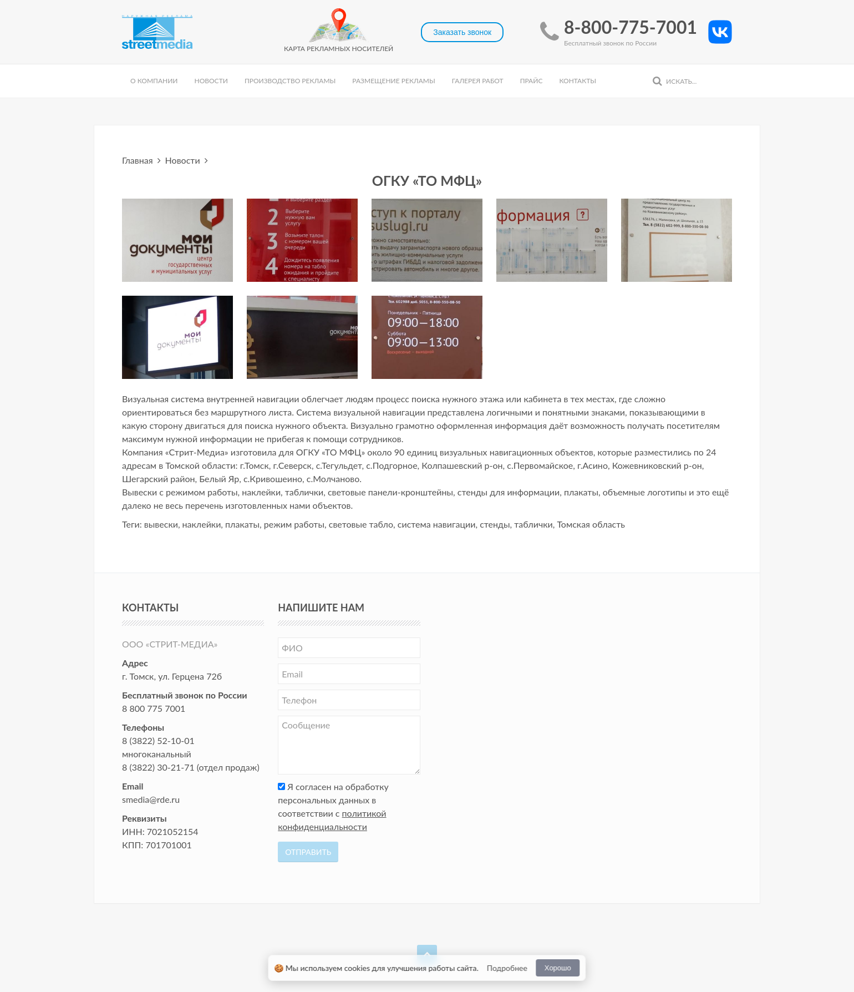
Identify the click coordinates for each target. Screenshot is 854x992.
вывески (161, 524)
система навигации (437, 524)
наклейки (201, 524)
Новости (210, 81)
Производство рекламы (290, 81)
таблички (533, 524)
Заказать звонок (462, 32)
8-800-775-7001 (630, 27)
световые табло (361, 524)
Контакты (577, 81)
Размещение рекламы (393, 81)
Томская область (591, 524)
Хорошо (558, 968)
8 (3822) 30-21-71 (158, 767)
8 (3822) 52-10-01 (158, 740)
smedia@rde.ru (151, 799)
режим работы (294, 524)
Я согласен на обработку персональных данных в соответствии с (333, 806)
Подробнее (507, 968)
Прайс (531, 81)
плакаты (242, 524)
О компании (153, 81)
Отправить (308, 852)
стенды (495, 524)
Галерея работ (478, 81)
